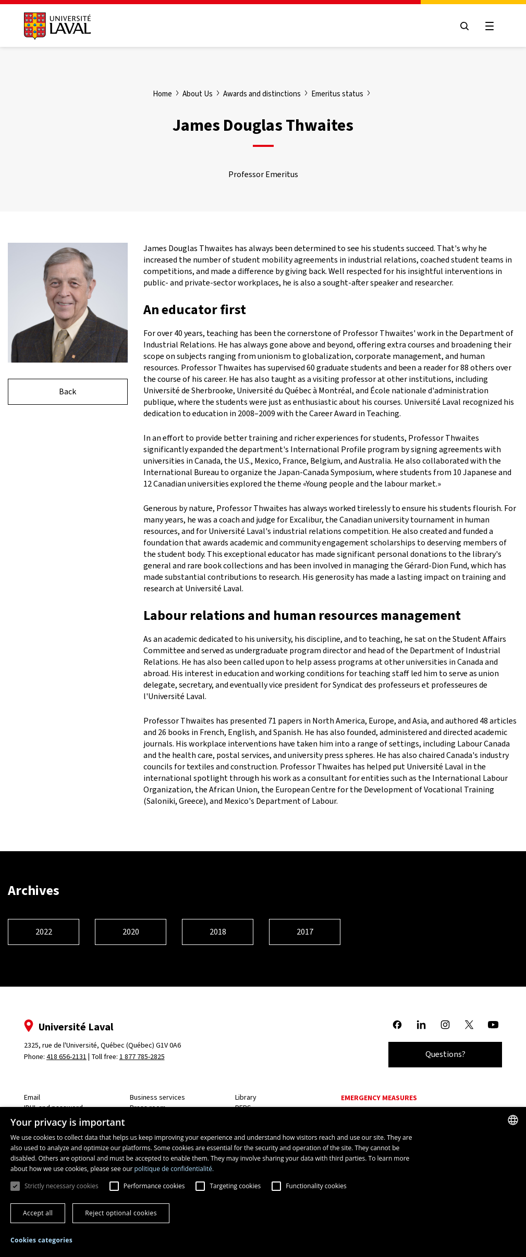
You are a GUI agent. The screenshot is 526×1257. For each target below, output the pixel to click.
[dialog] (263, 1182)
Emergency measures (379, 1098)
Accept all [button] (38, 1213)
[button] (41, 1240)
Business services (157, 1097)
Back (67, 391)
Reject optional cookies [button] (121, 1213)
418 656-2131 (66, 1057)
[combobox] (513, 1120)
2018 (218, 931)
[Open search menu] (464, 26)
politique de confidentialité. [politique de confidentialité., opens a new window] (174, 1168)
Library (245, 1097)
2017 (305, 931)
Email (32, 1097)
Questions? (445, 1054)
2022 (43, 931)
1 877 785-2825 (142, 1057)
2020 (131, 931)
